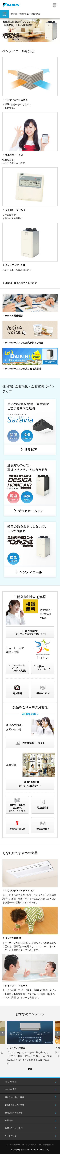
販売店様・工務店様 (13, 1113)
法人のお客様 (10, 1089)
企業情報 (9, 1120)
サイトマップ (10, 1136)
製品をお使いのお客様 (14, 1105)
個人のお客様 (10, 1082)
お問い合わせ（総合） (14, 1128)
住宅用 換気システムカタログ (20, 283)
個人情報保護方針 (46, 1145)
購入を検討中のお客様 (14, 1097)
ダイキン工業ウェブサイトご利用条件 (21, 1145)
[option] (30, 30)
